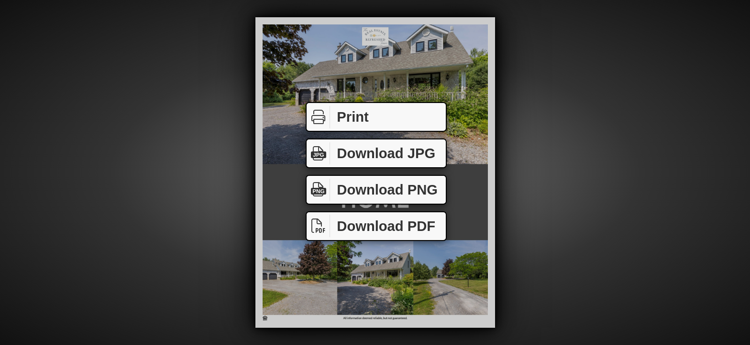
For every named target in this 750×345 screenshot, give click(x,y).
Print (338, 117)
